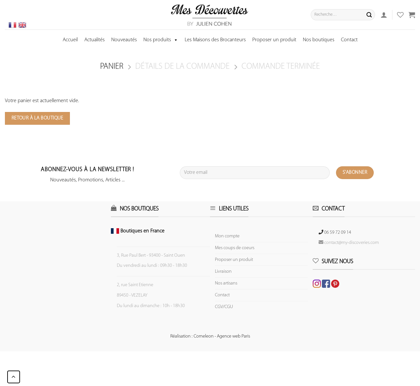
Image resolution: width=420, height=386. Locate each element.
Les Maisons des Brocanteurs (215, 40)
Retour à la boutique (37, 118)
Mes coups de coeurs (234, 248)
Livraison (223, 271)
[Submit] (369, 14)
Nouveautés (124, 40)
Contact (349, 40)
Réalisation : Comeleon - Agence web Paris (210, 336)
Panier (111, 67)
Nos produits (160, 40)
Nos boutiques (318, 40)
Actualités (94, 40)
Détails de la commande (182, 67)
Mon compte (227, 236)
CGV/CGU (224, 306)
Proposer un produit (274, 40)
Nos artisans (226, 283)
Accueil (70, 40)
